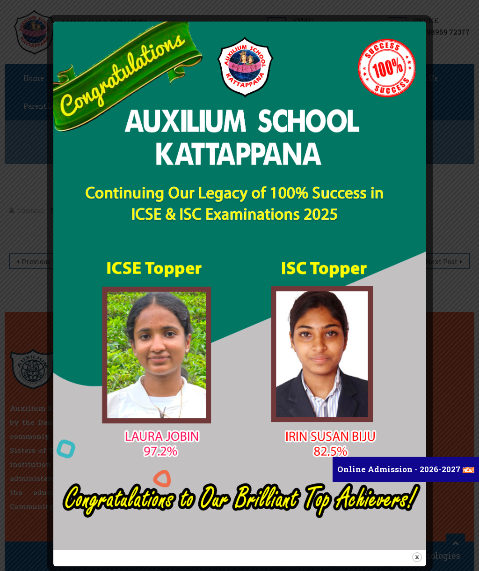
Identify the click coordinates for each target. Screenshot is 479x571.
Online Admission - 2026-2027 (400, 469)
